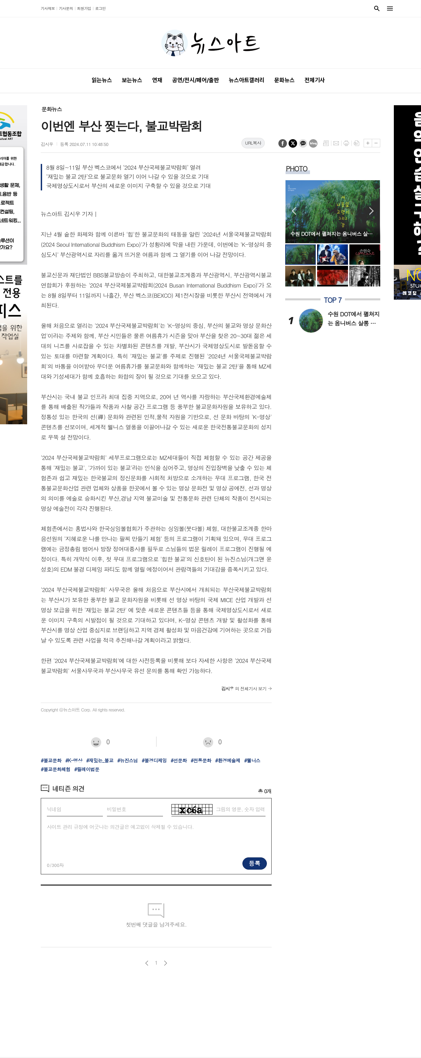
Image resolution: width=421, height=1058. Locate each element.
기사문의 (66, 8)
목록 (326, 143)
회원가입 (84, 8)
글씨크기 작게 (376, 143)
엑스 (293, 143)
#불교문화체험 (55, 769)
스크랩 (356, 143)
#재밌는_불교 (99, 760)
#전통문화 (200, 760)
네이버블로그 (313, 143)
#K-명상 (73, 760)
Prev (293, 211)
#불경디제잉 (154, 760)
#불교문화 (51, 760)
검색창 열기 (377, 8)
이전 (147, 963)
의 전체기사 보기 (244, 688)
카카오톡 (303, 143)
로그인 (100, 8)
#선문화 (179, 760)
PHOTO (296, 168)
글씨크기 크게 (368, 143)
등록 (254, 863)
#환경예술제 (227, 760)
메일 (336, 143)
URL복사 (253, 143)
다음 (165, 963)
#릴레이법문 (86, 769)
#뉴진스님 (127, 760)
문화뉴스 (51, 109)
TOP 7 (333, 300)
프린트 (346, 143)
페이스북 (282, 143)
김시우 (47, 144)
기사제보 (48, 8)
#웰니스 (252, 760)
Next (371, 211)
